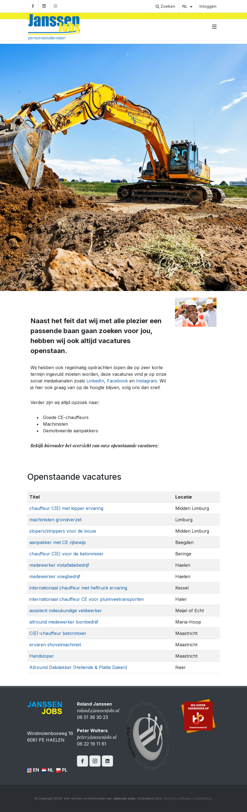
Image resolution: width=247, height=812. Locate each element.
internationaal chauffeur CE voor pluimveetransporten (86, 599)
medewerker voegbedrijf (54, 576)
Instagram (146, 381)
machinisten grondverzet (55, 519)
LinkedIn (95, 381)
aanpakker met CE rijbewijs (57, 542)
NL (187, 6)
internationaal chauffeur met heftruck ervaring (78, 588)
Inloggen (208, 6)
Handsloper (41, 656)
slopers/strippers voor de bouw (62, 531)
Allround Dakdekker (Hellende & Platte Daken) (78, 667)
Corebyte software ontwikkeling (187, 798)
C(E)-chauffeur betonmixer (57, 633)
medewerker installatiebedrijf (59, 565)
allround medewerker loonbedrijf (63, 622)
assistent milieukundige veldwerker (65, 610)
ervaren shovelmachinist (55, 644)
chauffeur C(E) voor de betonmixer (66, 553)
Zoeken (165, 6)
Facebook (117, 381)
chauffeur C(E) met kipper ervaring (66, 508)
